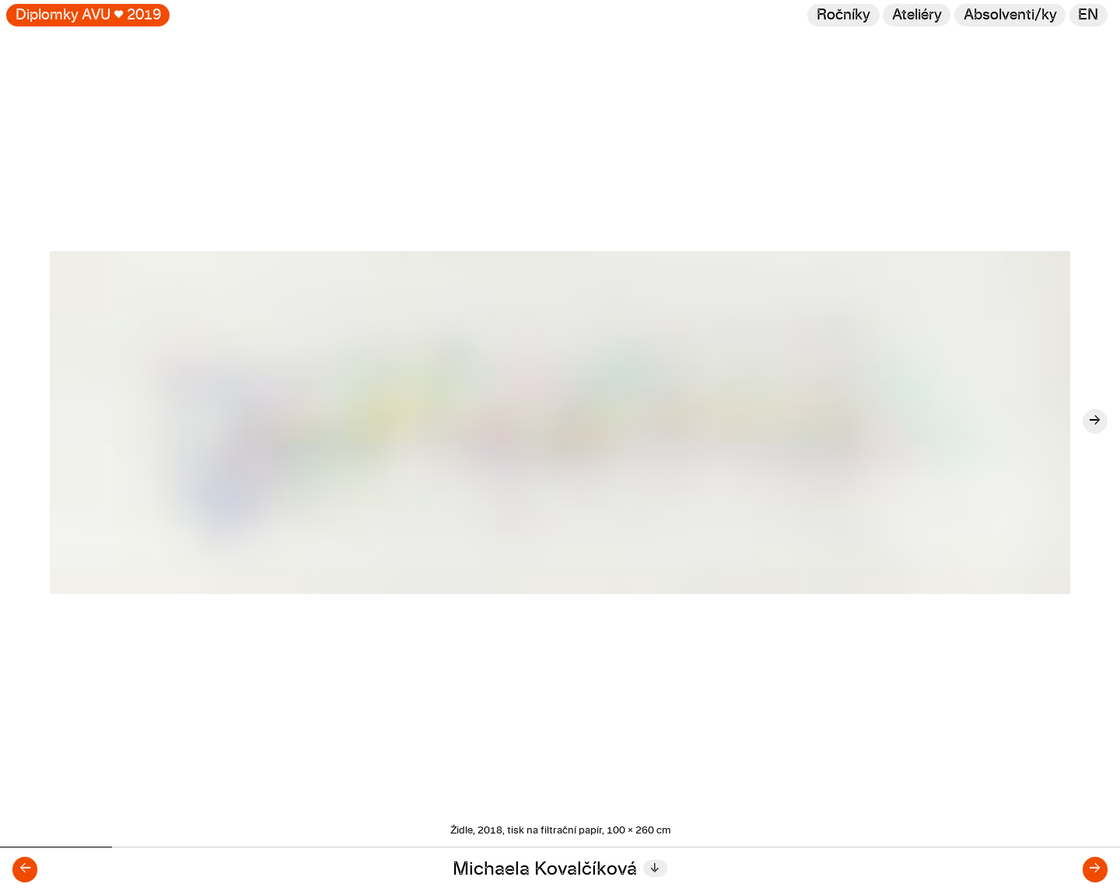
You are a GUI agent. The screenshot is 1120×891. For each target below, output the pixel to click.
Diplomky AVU (88, 15)
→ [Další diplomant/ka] (1095, 868)
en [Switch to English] (1088, 15)
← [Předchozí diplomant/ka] (25, 868)
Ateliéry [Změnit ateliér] (917, 15)
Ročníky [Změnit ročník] (843, 15)
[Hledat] (1010, 15)
